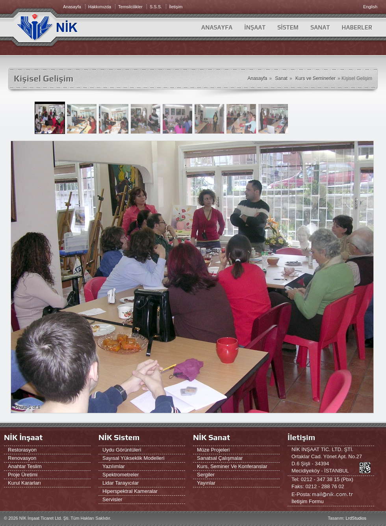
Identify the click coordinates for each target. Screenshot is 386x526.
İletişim (175, 6)
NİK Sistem (118, 437)
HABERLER (356, 27)
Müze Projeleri (213, 450)
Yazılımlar (113, 466)
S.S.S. (156, 6)
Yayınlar (206, 483)
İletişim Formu (307, 501)
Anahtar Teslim (25, 466)
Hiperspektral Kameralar (130, 491)
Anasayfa (216, 27)
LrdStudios (355, 518)
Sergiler (206, 475)
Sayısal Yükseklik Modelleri (133, 458)
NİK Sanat (211, 437)
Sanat (281, 78)
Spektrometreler (120, 475)
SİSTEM (288, 27)
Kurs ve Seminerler (315, 78)
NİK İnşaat (23, 437)
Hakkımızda (99, 6)
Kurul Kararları (24, 483)
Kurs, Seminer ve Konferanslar (232, 466)
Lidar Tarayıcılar (120, 483)
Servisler (112, 499)
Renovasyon (22, 458)
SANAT (320, 27)
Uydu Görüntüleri (121, 450)
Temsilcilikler (130, 6)
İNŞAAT (254, 27)
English (370, 6)
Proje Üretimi (22, 475)
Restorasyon (22, 450)
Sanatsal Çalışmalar (220, 458)
